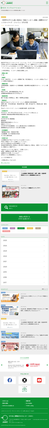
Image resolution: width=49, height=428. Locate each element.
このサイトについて (5, 411)
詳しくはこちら (5, 162)
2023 (5, 251)
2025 (5, 240)
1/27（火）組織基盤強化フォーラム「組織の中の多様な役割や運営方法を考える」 (34, 336)
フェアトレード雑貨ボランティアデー (30, 188)
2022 (5, 256)
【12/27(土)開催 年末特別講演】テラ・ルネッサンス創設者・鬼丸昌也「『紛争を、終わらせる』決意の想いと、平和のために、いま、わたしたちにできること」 (34, 347)
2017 (5, 282)
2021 (5, 261)
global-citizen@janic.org (17, 422)
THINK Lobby (30, 405)
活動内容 (28, 401)
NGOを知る (29, 403)
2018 (5, 277)
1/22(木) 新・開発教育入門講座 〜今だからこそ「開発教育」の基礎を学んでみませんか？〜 (34, 309)
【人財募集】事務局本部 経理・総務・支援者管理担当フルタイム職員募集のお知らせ (34, 323)
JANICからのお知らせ (8, 405)
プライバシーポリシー (16, 411)
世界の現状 (5, 403)
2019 (5, 272)
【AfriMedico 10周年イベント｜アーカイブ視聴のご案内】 (34, 297)
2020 (5, 267)
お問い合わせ (26, 411)
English (32, 411)
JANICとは (5, 401)
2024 (5, 246)
